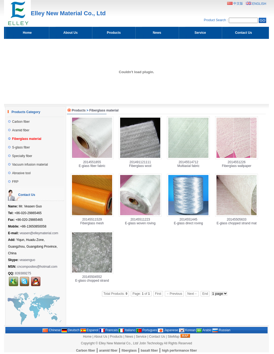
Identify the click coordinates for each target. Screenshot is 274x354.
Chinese (51, 330)
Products (79, 110)
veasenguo (27, 260)
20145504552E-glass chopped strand (92, 278)
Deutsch (70, 330)
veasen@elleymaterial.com (39, 233)
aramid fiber (108, 350)
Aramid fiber (18, 130)
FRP (13, 182)
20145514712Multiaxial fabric (188, 164)
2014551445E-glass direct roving (188, 221)
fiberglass (129, 350)
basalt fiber (149, 350)
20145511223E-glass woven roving (140, 221)
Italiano (127, 330)
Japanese (168, 330)
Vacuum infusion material (28, 164)
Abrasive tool (19, 173)
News (129, 336)
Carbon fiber (19, 122)
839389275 (23, 273)
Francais (108, 330)
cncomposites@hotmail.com (37, 267)
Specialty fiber (20, 156)
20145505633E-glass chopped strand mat (237, 221)
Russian (221, 330)
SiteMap (173, 336)
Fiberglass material (104, 110)
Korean (187, 330)
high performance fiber (179, 350)
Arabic (204, 330)
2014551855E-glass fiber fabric (92, 164)
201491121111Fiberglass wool (140, 164)
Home (87, 336)
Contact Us (157, 336)
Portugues (146, 330)
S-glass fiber (19, 147)
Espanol (89, 330)
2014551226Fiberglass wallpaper (236, 164)
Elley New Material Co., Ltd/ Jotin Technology (131, 343)
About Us (100, 336)
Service (141, 336)
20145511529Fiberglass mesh (92, 221)
